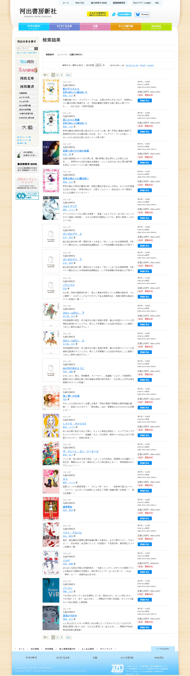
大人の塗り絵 (125, 27)
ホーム (65, 3)
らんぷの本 (27, 101)
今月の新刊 (33, 27)
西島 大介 (68, 95)
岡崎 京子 (68, 591)
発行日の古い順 (132, 65)
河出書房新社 (38, 13)
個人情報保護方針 (67, 648)
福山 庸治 (68, 536)
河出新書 (27, 86)
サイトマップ (106, 648)
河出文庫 (27, 78)
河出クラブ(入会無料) (141, 3)
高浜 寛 (67, 154)
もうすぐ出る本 (64, 27)
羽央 (65, 288)
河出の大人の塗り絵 (27, 70)
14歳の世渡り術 (27, 114)
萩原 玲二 (68, 455)
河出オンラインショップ (27, 183)
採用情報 (49, 648)
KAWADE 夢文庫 (27, 118)
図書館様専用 (119, 3)
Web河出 (80, 3)
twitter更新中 (122, 14)
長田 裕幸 (68, 510)
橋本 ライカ (69, 427)
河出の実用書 (27, 109)
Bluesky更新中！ (142, 14)
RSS (157, 3)
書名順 (142, 65)
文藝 (95, 27)
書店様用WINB (99, 3)
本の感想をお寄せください (27, 153)
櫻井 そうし (69, 210)
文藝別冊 (27, 93)
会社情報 (35, 648)
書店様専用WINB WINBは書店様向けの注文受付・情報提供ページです (27, 166)
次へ (69, 75)
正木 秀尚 (68, 237)
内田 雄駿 (68, 371)
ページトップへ (146, 648)
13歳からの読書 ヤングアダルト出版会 (28, 196)
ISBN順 (150, 65)
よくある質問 (87, 648)
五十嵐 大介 (69, 316)
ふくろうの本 (27, 97)
